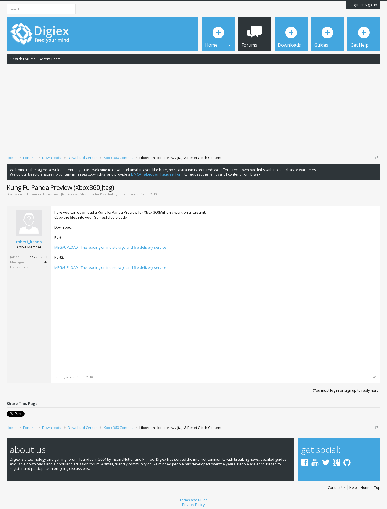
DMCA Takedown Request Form (157, 174)
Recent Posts (50, 58)
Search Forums (23, 58)
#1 (375, 377)
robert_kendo (128, 194)
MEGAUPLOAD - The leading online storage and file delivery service (110, 247)
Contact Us (337, 487)
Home (365, 487)
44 (46, 262)
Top (377, 487)
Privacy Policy (193, 504)
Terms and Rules (193, 499)
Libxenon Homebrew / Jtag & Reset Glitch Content (64, 194)
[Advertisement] (193, 108)
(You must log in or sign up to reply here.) (346, 390)
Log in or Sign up (363, 4)
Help (353, 487)
